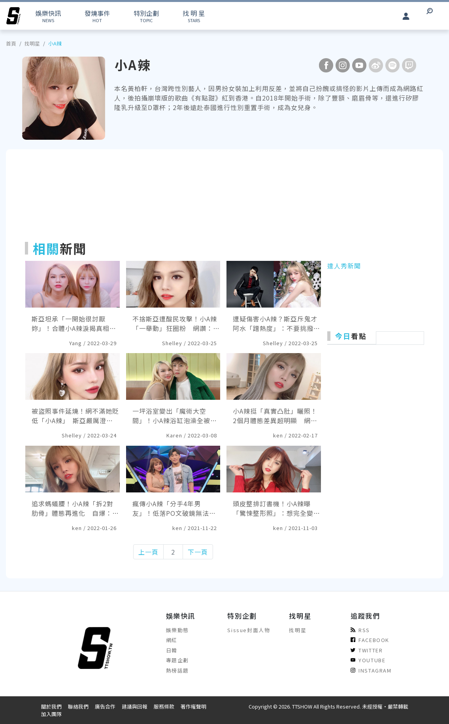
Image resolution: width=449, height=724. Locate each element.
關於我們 (51, 706)
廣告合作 (105, 706)
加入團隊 (51, 714)
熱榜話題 (177, 670)
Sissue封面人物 (248, 630)
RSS (360, 630)
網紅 (171, 640)
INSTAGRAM (371, 670)
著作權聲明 (193, 706)
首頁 (11, 43)
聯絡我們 (78, 706)
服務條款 (164, 706)
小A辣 (55, 43)
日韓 (171, 650)
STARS (194, 15)
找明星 (32, 43)
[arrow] (13, 16)
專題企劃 (177, 660)
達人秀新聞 (344, 265)
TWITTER (367, 650)
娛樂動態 (177, 630)
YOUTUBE (368, 660)
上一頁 (148, 552)
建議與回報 (134, 706)
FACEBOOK (370, 640)
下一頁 (198, 552)
